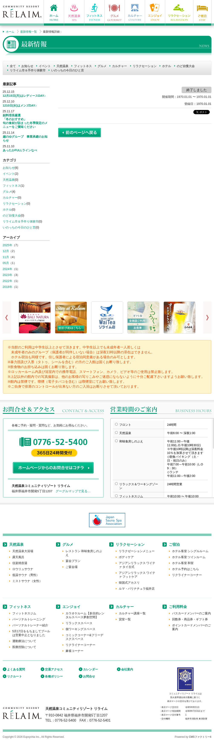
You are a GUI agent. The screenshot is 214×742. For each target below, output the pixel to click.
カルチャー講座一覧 (132, 613)
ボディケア (126, 557)
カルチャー (119, 66)
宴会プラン (73, 561)
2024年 (7, 269)
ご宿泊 (174, 545)
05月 (6, 263)
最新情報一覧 (28, 31)
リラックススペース (79, 623)
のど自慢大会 (186, 66)
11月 (6, 257)
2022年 (7, 281)
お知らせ (27, 66)
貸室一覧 (125, 619)
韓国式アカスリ (129, 582)
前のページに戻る (79, 132)
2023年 (7, 275)
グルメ (102, 66)
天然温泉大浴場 (22, 551)
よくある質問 (16, 669)
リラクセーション (145, 66)
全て (13, 66)
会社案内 (127, 669)
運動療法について (24, 641)
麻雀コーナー (74, 650)
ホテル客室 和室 (183, 563)
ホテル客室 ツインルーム (189, 557)
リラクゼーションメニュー (137, 551)
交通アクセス (54, 669)
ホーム (10, 31)
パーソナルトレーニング (28, 619)
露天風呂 (18, 557)
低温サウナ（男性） (25, 575)
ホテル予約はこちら (185, 569)
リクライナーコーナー (187, 575)
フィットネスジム (24, 613)
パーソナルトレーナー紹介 (30, 625)
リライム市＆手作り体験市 (28, 70)
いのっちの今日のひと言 (67, 70)
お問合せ (89, 676)
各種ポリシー (54, 676)
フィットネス (83, 66)
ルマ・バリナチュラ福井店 (137, 588)
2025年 (7, 245)
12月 (6, 251)
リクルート (14, 676)
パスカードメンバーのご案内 (191, 613)
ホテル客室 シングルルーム (190, 551)
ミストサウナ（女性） (27, 581)
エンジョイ (71, 607)
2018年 (7, 287)
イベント (45, 66)
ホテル (166, 66)
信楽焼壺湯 (19, 563)
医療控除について (24, 647)
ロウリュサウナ (22, 569)
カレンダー (90, 669)
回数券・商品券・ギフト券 (190, 619)
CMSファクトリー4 (200, 736)
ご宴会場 (72, 567)
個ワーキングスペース (80, 629)
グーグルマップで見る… (73, 491)
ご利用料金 (178, 607)
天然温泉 (62, 66)
